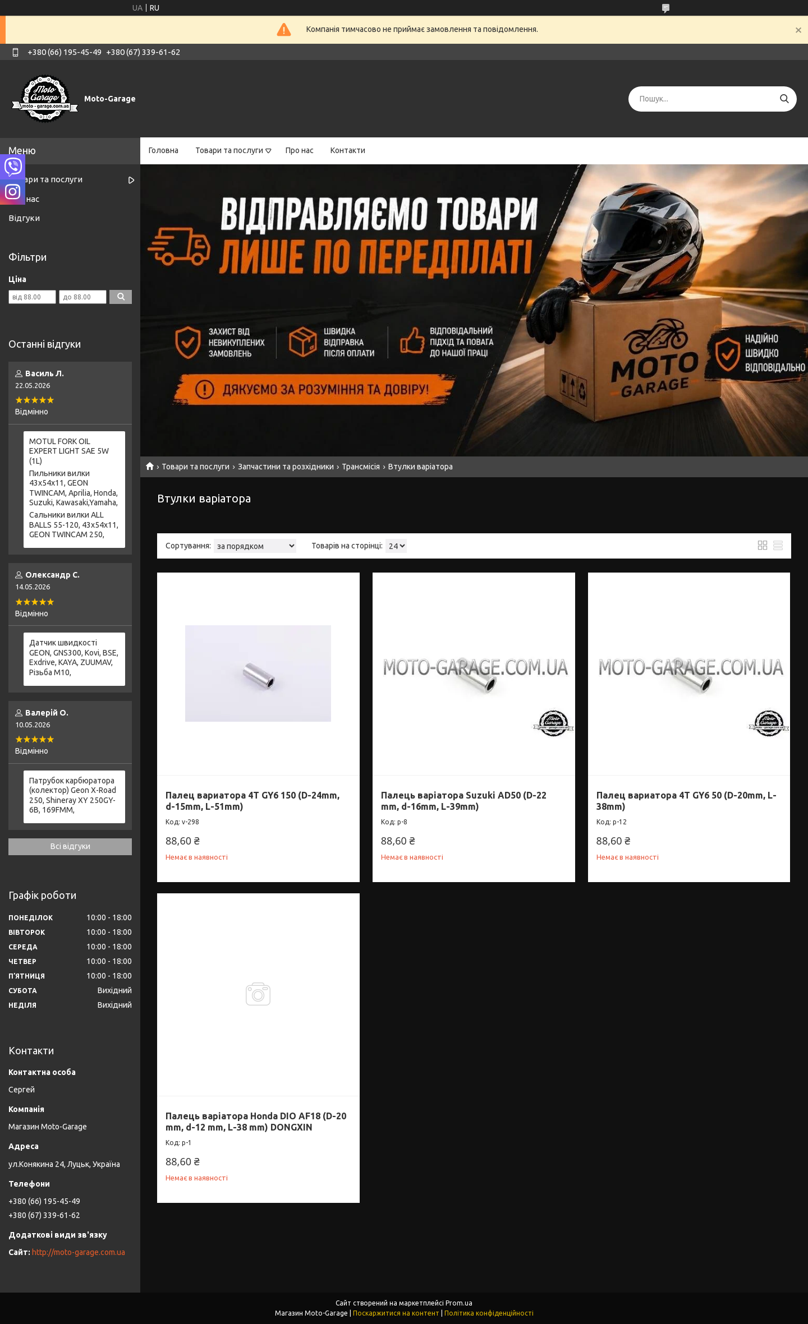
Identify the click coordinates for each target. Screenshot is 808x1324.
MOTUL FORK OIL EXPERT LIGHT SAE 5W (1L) (69, 451)
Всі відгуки (70, 846)
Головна (163, 150)
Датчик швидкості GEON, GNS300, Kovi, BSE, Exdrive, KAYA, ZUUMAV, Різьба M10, (73, 657)
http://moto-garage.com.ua (78, 1252)
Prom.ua (459, 1303)
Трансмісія (361, 466)
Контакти (347, 150)
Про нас (300, 150)
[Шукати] (784, 99)
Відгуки (24, 218)
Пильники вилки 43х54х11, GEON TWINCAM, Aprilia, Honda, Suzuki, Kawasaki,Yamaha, (73, 488)
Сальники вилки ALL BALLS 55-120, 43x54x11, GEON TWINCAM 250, (73, 524)
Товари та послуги (229, 150)
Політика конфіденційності (489, 1313)
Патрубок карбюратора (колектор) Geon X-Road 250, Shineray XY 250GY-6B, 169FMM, (72, 795)
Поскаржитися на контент (396, 1313)
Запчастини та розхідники (286, 466)
